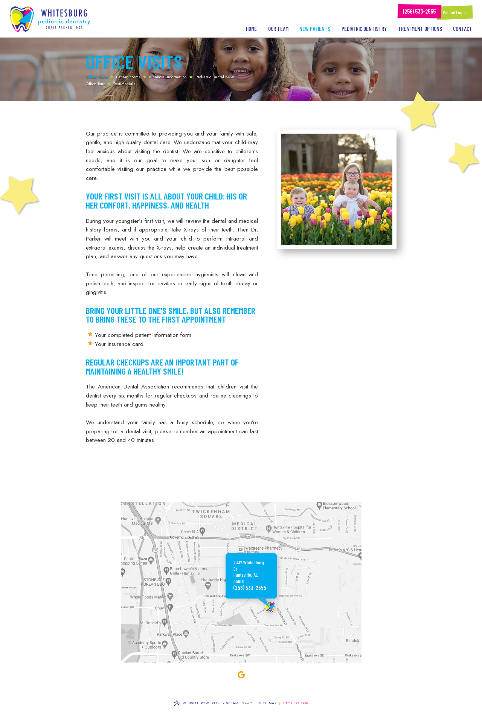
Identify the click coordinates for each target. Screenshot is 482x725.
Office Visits (96, 77)
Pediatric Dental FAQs (215, 77)
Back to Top (295, 703)
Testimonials (124, 84)
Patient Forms (128, 77)
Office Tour (95, 84)
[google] (241, 675)
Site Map (267, 703)
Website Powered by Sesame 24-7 (213, 703)
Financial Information (168, 77)
